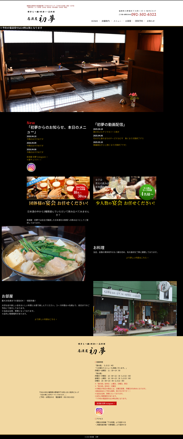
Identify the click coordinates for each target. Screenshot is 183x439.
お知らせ (151, 20)
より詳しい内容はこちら (137, 257)
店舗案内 (106, 20)
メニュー (117, 20)
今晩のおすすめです (35, 139)
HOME (94, 20)
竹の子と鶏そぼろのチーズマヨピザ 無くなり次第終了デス (118, 138)
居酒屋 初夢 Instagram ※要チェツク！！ (37, 158)
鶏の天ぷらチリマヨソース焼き (106, 131)
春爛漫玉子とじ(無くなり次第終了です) (109, 144)
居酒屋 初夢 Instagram (106, 403)
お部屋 (128, 20)
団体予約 (139, 20)
